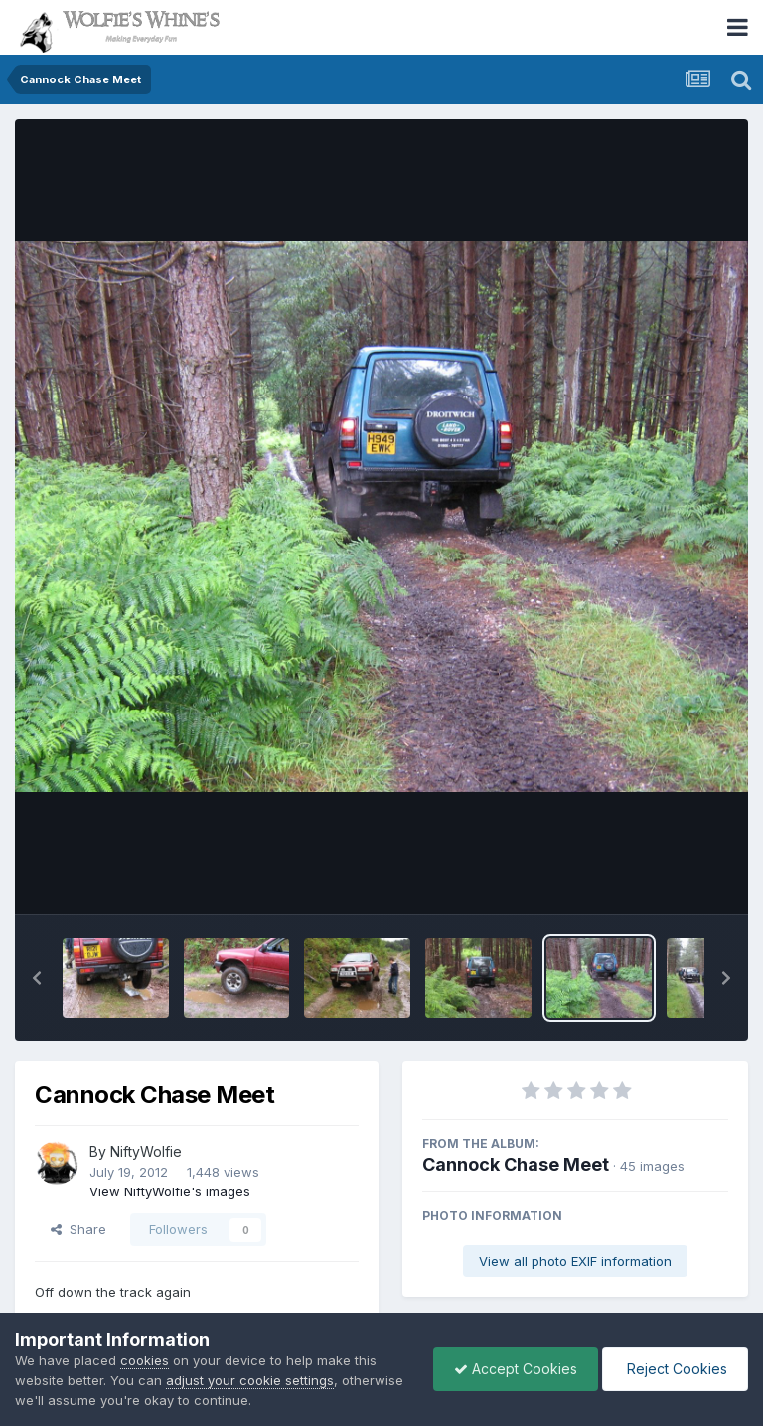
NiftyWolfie (146, 1151)
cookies (144, 1360)
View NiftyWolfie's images (169, 1191)
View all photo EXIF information (575, 1261)
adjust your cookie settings (250, 1380)
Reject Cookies (675, 1368)
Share (78, 1229)
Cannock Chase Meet (515, 1164)
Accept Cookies (515, 1368)
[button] (37, 978)
